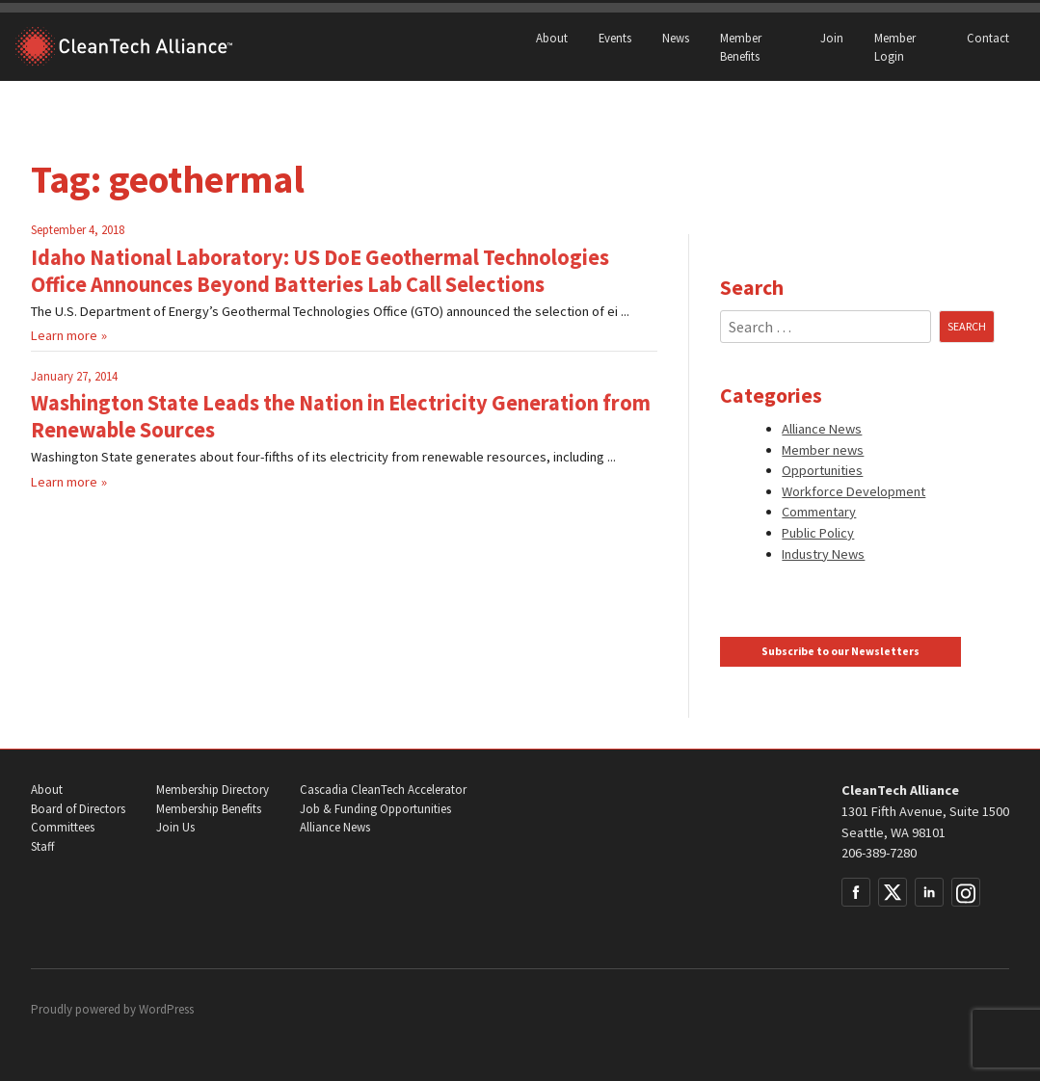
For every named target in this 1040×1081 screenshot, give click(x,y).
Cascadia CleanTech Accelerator (383, 789)
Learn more (64, 335)
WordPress (166, 1009)
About (552, 37)
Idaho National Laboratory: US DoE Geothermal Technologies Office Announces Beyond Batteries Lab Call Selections (320, 271)
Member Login (895, 47)
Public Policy (818, 532)
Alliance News (822, 428)
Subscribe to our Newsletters (840, 651)
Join (831, 37)
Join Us (175, 827)
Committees (62, 827)
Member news (823, 450)
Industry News (823, 554)
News (675, 37)
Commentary (819, 511)
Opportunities (822, 470)
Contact (988, 37)
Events (615, 37)
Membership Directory (212, 789)
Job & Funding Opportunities (375, 809)
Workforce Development (853, 491)
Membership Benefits (208, 809)
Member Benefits (740, 47)
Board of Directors (78, 809)
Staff (42, 846)
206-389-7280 (879, 852)
